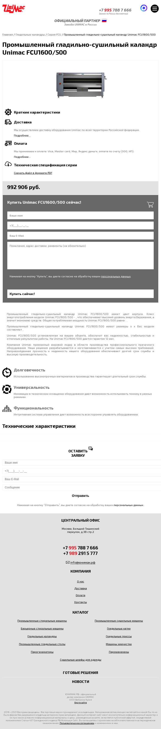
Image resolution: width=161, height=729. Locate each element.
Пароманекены (119, 651)
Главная (7, 34)
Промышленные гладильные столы (42, 644)
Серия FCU (54, 34)
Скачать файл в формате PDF (33, 172)
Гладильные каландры (30, 34)
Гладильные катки (119, 628)
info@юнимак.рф (82, 562)
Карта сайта (80, 702)
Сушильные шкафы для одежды (80, 659)
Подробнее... (22, 135)
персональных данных (116, 276)
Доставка (80, 588)
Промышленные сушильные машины (119, 620)
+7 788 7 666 (115, 9)
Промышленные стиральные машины (42, 620)
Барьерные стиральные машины (42, 628)
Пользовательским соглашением (77, 723)
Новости (80, 681)
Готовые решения (80, 672)
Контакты (80, 602)
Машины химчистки (119, 644)
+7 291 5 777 (80, 553)
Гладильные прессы (119, 636)
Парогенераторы (42, 651)
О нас (80, 581)
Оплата (80, 595)
